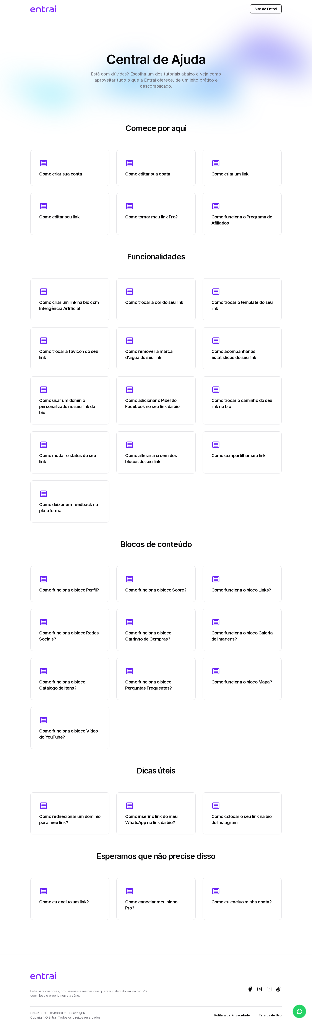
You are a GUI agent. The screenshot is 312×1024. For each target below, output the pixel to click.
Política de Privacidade (232, 1015)
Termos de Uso (270, 1015)
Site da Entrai (266, 9)
